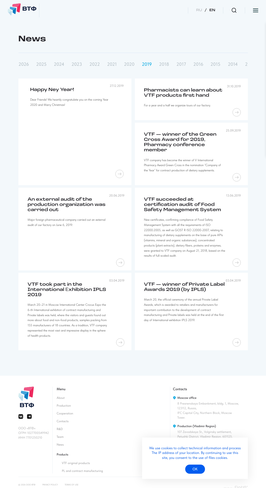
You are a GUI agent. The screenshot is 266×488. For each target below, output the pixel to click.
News (60, 444)
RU (199, 10)
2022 (94, 64)
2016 (198, 64)
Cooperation (65, 413)
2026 (23, 64)
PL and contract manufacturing (82, 471)
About (61, 398)
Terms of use (71, 484)
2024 (59, 64)
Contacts (63, 421)
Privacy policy (50, 484)
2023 (76, 64)
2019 (147, 64)
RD (60, 429)
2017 (181, 64)
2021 (112, 64)
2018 (164, 64)
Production (64, 405)
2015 (215, 64)
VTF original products (76, 463)
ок (195, 469)
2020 (129, 64)
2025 (41, 64)
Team (60, 437)
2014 (233, 64)
